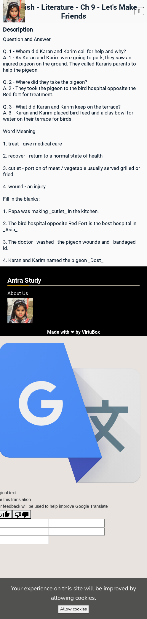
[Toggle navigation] (139, 11)
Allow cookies (73, 609)
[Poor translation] (21, 514)
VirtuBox (91, 332)
